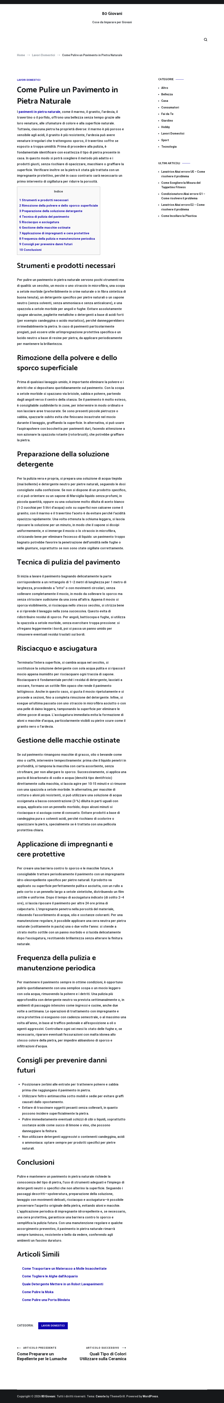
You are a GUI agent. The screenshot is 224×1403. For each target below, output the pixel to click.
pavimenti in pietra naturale (39, 112)
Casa (164, 100)
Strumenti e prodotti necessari (43, 200)
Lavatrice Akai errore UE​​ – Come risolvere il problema (183, 174)
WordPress (150, 1396)
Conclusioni (30, 250)
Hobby (165, 127)
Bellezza (167, 94)
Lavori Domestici (28, 80)
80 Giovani (112, 13)
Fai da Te (167, 114)
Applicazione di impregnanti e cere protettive (54, 233)
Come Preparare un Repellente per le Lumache (44, 1353)
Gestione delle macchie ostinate (44, 227)
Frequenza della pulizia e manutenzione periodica (57, 239)
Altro (164, 87)
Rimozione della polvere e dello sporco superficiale (58, 205)
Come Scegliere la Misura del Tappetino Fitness (181, 185)
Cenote (101, 1396)
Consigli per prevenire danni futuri (45, 244)
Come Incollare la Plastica (179, 216)
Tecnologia (169, 146)
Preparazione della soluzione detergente (50, 211)
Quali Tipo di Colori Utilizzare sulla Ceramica (99, 1353)
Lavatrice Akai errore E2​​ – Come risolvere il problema (183, 207)
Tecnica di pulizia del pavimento (44, 217)
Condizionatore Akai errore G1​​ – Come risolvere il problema (183, 196)
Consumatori (170, 107)
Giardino (167, 120)
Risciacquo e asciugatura (39, 222)
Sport (165, 140)
